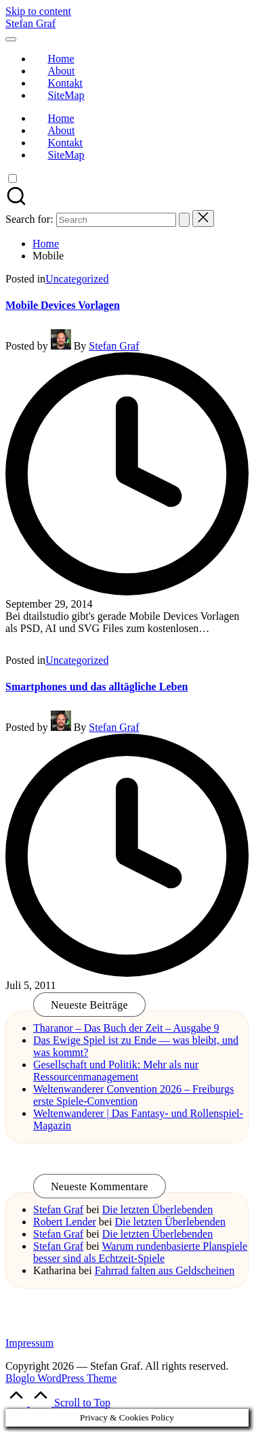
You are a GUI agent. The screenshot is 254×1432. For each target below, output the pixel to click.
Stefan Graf (30, 23)
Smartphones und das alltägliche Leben (96, 686)
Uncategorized (76, 279)
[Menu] (10, 39)
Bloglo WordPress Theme (61, 1378)
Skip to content (38, 11)
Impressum (29, 1343)
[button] (184, 220)
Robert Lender (64, 1221)
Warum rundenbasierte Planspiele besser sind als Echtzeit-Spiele (140, 1252)
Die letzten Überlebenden (157, 1209)
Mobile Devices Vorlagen (62, 305)
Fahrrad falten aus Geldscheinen (165, 1270)
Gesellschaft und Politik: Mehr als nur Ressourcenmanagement (115, 1070)
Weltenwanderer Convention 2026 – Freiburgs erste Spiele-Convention (133, 1095)
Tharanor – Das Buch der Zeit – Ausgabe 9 (126, 1028)
